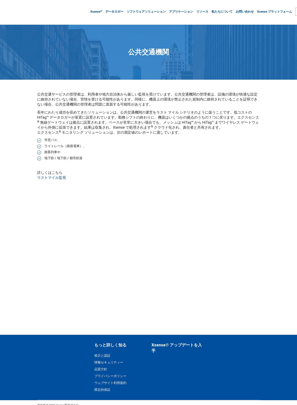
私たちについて (220, 8)
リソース (201, 8)
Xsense (95, 8)
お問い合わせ (243, 8)
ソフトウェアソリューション (144, 8)
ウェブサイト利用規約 (110, 377)
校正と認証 (102, 349)
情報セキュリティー (108, 356)
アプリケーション (179, 8)
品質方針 (100, 363)
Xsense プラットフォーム (272, 8)
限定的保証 (102, 384)
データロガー (113, 8)
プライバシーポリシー (110, 370)
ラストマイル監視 (52, 171)
